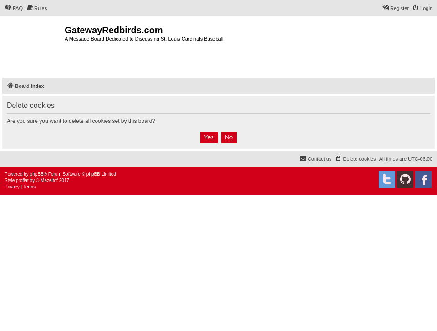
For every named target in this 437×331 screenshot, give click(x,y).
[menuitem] (14, 8)
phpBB (37, 174)
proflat (22, 180)
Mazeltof (49, 180)
